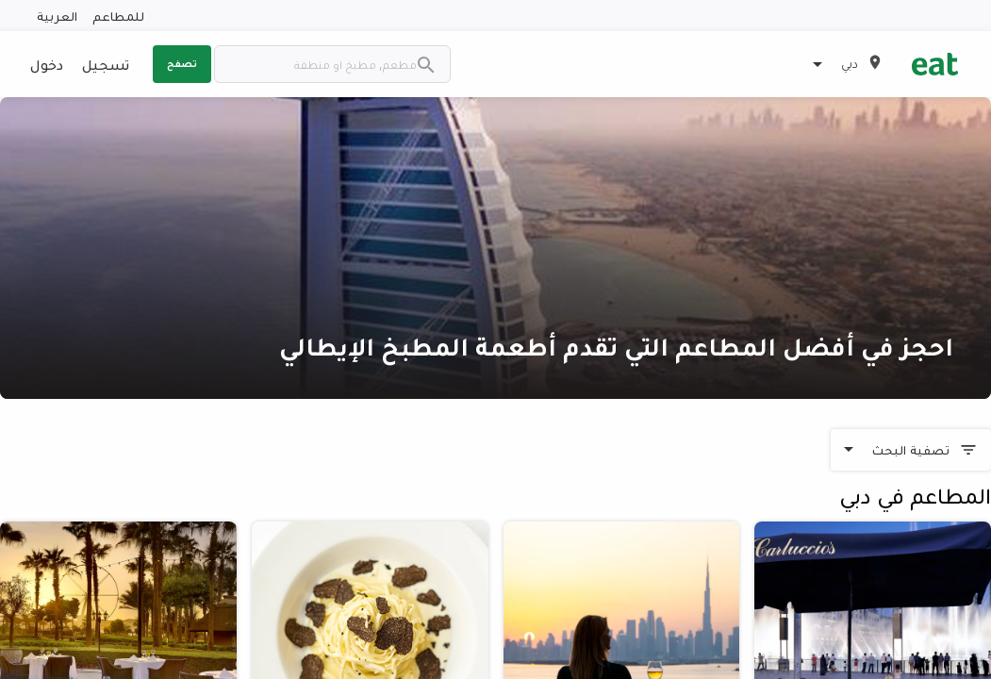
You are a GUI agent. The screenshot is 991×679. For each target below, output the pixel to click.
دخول (46, 64)
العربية (57, 16)
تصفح (182, 63)
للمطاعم (118, 16)
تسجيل (105, 64)
